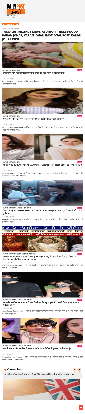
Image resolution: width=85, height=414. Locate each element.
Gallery (19, 254)
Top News (29, 208)
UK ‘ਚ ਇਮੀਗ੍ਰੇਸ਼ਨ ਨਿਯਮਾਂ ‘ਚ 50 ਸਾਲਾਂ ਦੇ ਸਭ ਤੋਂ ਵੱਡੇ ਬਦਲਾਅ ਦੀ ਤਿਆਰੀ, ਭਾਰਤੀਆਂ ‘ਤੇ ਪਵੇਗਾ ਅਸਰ (39, 374)
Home (4, 28)
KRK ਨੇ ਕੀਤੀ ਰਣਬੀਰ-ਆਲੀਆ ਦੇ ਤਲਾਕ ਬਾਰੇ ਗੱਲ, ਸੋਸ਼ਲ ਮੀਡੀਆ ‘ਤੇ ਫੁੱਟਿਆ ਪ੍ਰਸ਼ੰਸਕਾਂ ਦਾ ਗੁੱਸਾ (37, 348)
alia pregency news (24, 32)
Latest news (20, 208)
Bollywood (68, 32)
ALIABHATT (50, 32)
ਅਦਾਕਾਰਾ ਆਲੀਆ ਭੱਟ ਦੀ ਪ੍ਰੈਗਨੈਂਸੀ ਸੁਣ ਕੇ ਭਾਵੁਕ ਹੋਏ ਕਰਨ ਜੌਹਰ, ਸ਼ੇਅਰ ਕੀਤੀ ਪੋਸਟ (33, 73)
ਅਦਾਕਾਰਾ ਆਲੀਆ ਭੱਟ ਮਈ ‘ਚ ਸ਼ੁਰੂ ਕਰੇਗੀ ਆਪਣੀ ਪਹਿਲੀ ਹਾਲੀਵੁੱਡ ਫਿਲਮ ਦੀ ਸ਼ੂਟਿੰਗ (33, 118)
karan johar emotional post (47, 35)
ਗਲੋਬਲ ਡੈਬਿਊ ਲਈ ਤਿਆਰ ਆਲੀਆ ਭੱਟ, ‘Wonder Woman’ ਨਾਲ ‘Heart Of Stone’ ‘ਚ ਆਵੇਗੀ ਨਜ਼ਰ (42, 164)
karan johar (12, 35)
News (18, 70)
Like (80, 70)
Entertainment (12, 70)
